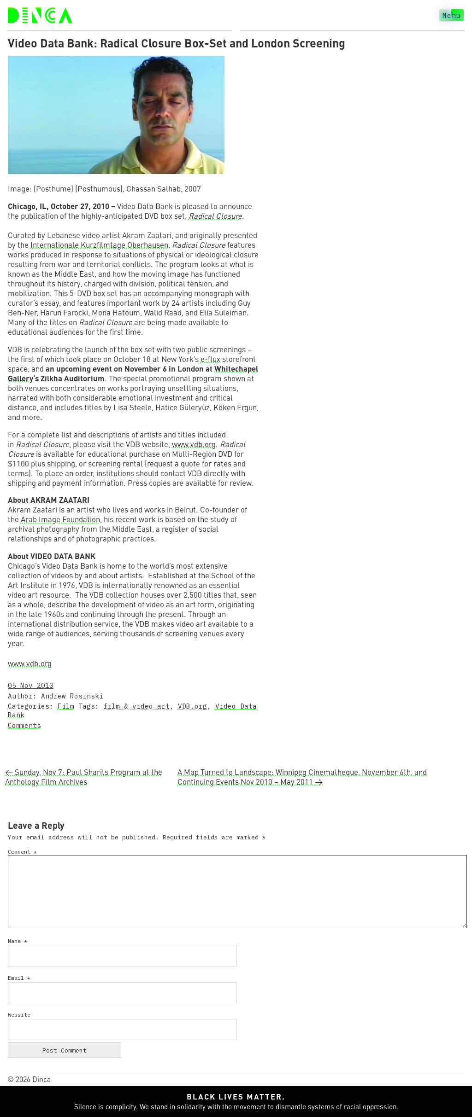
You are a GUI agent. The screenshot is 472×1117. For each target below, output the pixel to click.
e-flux (210, 359)
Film (66, 706)
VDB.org (192, 706)
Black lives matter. (236, 1096)
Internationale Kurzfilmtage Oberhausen (99, 245)
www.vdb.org (194, 444)
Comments (24, 725)
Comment (22, 851)
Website (19, 1014)
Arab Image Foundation (60, 519)
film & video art (136, 706)
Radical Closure (215, 216)
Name (17, 940)
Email (19, 977)
